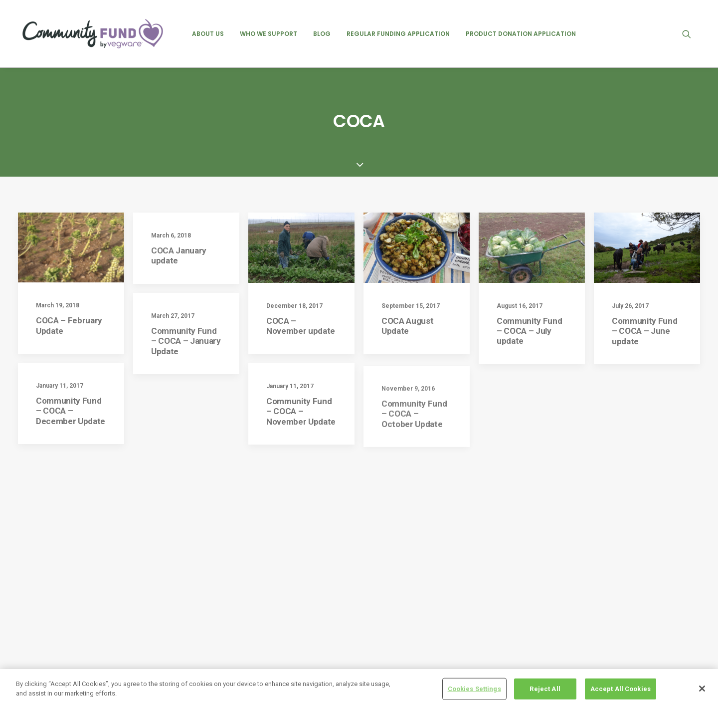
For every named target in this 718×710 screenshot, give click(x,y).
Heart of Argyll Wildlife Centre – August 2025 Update (419, 636)
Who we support (268, 33)
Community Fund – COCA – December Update (70, 365)
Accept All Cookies (620, 689)
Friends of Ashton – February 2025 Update (425, 582)
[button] (691, 33)
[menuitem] (208, 33)
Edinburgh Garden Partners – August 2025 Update (427, 663)
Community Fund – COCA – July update (529, 274)
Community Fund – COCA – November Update (301, 381)
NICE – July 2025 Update (408, 560)
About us (208, 33)
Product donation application (521, 33)
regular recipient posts (558, 611)
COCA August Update (407, 269)
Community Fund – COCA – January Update (186, 284)
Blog (322, 33)
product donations (552, 595)
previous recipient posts (561, 579)
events (532, 562)
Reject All (545, 689)
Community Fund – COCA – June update (644, 274)
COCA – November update (300, 269)
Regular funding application (398, 33)
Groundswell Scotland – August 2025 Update (428, 609)
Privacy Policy (252, 562)
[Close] (702, 689)
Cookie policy (250, 580)
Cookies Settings (474, 689)
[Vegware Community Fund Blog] (93, 33)
